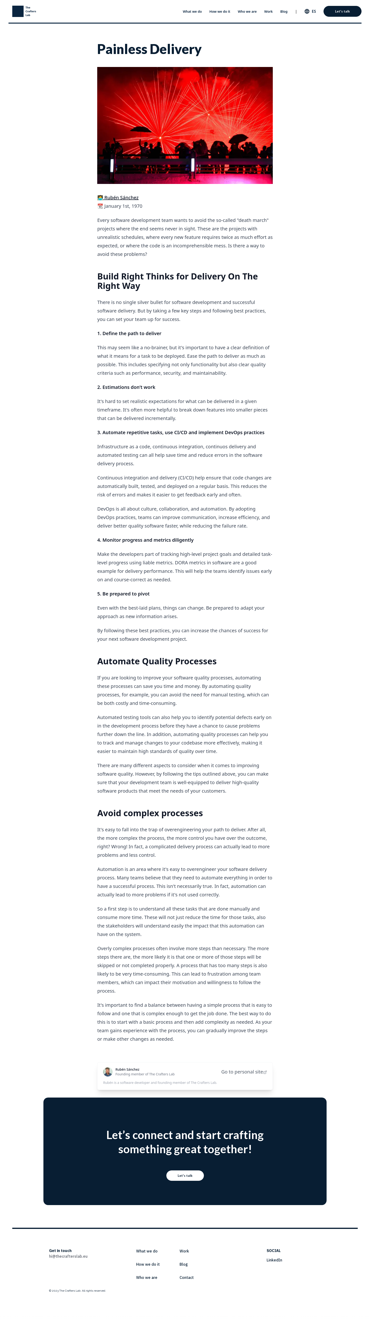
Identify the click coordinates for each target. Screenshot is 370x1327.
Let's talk (342, 11)
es (314, 11)
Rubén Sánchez (127, 1069)
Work (268, 11)
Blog (284, 11)
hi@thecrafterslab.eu (68, 1256)
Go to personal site (244, 1072)
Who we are (247, 11)
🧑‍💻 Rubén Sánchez (118, 197)
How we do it (219, 11)
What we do (192, 11)
